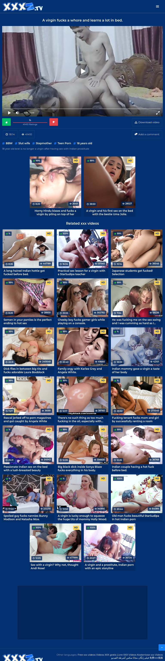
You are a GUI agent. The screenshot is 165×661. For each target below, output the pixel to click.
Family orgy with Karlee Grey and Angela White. (80, 370)
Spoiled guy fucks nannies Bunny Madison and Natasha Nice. (26, 517)
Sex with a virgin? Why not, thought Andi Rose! (54, 566)
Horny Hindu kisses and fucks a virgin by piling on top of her (55, 212)
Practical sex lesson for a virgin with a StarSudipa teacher (81, 272)
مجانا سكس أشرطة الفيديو (124, 657)
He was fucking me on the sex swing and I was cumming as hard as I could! (136, 321)
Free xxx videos (86, 654)
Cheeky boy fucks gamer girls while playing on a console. (81, 321)
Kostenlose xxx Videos (150, 654)
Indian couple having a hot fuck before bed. (133, 468)
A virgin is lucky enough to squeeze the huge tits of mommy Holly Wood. (82, 517)
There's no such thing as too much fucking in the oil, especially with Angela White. (80, 419)
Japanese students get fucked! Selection (132, 272)
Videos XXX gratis (106, 654)
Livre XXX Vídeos (126, 654)
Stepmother (44, 143)
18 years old (84, 143)
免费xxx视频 (156, 657)
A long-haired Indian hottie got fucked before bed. (24, 272)
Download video (148, 122)
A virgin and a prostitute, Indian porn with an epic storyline (109, 566)
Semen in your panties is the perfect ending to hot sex (28, 321)
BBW (9, 143)
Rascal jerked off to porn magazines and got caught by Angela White (27, 419)
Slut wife (24, 143)
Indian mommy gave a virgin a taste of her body (136, 370)
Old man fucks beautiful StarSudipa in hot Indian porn (135, 517)
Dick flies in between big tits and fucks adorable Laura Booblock (25, 370)
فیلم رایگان (143, 657)
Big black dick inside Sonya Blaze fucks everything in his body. (80, 468)
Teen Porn (64, 143)
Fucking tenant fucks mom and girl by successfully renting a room (135, 419)
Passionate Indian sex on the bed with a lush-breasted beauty (25, 468)
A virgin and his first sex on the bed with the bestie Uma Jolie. (109, 212)
